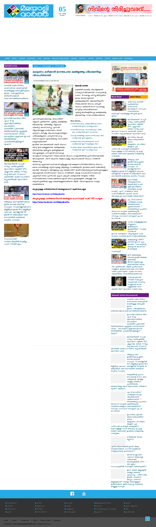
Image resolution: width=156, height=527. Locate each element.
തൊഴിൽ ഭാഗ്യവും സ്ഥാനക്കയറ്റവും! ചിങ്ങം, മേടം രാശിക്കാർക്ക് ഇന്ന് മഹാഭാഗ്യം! (87, 131)
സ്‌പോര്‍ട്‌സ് (42, 512)
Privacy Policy (45, 520)
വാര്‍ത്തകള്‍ (11, 503)
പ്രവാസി (99, 512)
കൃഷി (9, 512)
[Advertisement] (78, 38)
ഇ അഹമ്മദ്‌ (130, 512)
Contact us (25, 520)
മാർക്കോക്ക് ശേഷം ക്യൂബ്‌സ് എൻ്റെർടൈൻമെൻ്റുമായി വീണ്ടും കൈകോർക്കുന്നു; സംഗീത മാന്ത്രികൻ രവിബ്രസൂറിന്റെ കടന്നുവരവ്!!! (126, 444)
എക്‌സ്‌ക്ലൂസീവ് (131, 506)
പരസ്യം (98, 506)
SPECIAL (99, 58)
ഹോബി (69, 503)
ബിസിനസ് (11, 509)
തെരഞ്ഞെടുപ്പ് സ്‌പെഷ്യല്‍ (106, 509)
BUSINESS (31, 58)
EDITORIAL (128, 58)
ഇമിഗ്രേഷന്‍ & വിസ (103, 503)
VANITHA (46, 58)
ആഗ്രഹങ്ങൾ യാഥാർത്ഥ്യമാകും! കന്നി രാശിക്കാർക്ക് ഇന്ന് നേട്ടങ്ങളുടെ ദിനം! (85, 143)
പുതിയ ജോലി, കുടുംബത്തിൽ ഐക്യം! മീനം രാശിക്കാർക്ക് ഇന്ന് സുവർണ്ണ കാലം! (87, 149)
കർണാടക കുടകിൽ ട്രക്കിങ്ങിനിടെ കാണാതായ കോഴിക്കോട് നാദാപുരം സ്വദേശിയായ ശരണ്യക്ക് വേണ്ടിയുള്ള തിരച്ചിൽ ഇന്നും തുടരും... (128, 109)
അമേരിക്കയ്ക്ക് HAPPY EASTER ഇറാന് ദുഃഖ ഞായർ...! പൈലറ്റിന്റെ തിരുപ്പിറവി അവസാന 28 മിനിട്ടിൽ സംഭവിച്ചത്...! (128, 246)
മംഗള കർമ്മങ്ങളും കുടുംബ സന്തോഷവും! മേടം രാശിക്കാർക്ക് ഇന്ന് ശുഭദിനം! (88, 137)
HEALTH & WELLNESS (60, 58)
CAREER (22, 58)
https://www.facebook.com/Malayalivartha (50, 202)
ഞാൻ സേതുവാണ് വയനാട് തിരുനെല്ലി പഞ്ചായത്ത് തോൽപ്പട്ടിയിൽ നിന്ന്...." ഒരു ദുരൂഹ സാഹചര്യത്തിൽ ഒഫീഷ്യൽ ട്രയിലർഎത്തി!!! (129, 461)
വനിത (39, 503)
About (15, 520)
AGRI (39, 58)
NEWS (14, 58)
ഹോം (36, 66)
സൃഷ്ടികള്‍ (70, 509)
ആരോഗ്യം (41, 506)
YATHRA (91, 58)
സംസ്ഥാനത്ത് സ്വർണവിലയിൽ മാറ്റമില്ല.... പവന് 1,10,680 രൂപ (16, 240)
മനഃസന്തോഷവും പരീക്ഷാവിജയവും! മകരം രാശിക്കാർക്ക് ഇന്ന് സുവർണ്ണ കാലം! (87, 125)
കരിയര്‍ (10, 506)
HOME (7, 58)
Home (6, 520)
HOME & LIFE (117, 58)
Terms (35, 520)
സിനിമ (39, 509)
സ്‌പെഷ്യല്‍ (46, 66)
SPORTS (82, 58)
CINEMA (74, 58)
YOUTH (107, 58)
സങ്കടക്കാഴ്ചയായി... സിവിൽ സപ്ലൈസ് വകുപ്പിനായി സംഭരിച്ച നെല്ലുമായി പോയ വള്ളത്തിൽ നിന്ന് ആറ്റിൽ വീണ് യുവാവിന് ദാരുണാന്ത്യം (128, 284)
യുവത (127, 503)
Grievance (57, 520)
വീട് (126, 509)
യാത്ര (68, 506)
